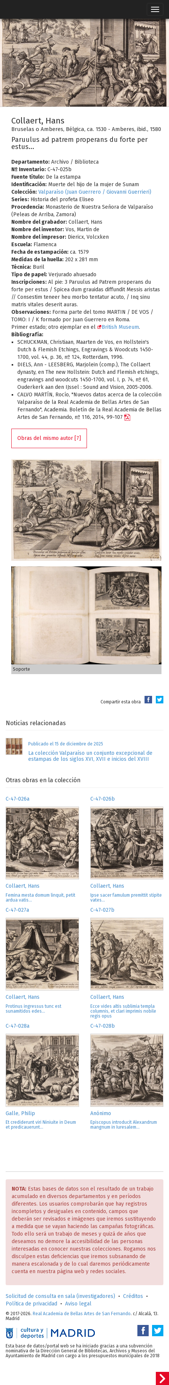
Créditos (133, 1296)
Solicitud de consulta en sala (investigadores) (60, 1296)
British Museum (118, 327)
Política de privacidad (31, 1304)
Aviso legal (78, 1304)
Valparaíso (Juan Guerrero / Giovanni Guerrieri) (94, 192)
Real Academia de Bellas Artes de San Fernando (82, 1313)
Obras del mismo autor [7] (49, 438)
